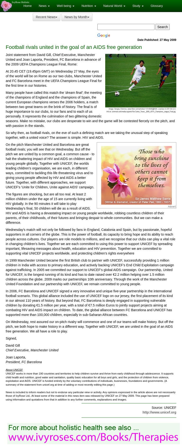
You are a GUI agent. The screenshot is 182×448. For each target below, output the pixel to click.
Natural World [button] (114, 6)
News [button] (44, 6)
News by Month (76, 17)
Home (27, 6)
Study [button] (138, 6)
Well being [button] (65, 6)
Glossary (157, 6)
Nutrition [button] (89, 6)
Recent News (46, 17)
